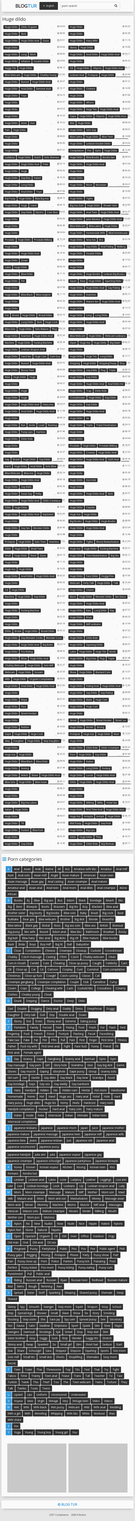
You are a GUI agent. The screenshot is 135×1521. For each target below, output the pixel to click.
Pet (23, 281)
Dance (45, 1001)
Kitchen (67, 1167)
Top (68, 1369)
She (43, 1319)
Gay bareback (80, 1084)
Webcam (75, 583)
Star (10, 1351)
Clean (111, 957)
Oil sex (51, 1242)
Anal (17, 869)
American (90, 875)
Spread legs (25, 1313)
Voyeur (18, 1401)
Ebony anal (54, 1021)
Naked (105, 1223)
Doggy (110, 1008)
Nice (81, 1223)
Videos (108, 1401)
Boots (45, 906)
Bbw (37, 900)
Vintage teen (80, 1401)
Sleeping (70, 1292)
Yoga (17, 1432)
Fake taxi (13, 1040)
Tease (65, 1376)
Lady (122, 1186)
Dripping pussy (108, 363)
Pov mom (47, 1267)
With (27, 1413)
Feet (58, 1027)
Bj (28, 900)
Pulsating (99, 1261)
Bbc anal (44, 938)
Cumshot (93, 969)
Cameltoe (99, 982)
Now (82, 281)
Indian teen (99, 1115)
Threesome (53, 1369)
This (35, 1382)
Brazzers (59, 906)
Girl (47, 1065)
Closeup (81, 950)
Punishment (15, 1274)
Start (119, 1344)
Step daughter (52, 741)
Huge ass (85, 342)
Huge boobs (93, 274)
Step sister (29, 1319)
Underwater (78, 1394)
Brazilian (108, 932)
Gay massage (16, 1065)
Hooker (43, 1109)
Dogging (36, 1008)
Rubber (25, 727)
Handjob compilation (21, 1109)
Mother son (15, 1217)
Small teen (37, 548)
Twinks (21, 1388)
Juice (95, 1128)
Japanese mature (18, 1134)
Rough (32, 1286)
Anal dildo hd (115, 384)
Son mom (119, 1351)
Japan (84, 1128)
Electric (40, 212)
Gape (73, 116)
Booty (122, 932)
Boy (85, 906)
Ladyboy (10, 157)
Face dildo (92, 576)
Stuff (42, 1292)
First (82, 1040)
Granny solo (108, 1071)
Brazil (94, 913)
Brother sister (16, 913)
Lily (81, 1186)
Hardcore (90, 1103)
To (111, 1376)
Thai (39, 1369)
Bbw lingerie (43, 294)
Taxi (119, 1376)
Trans (77, 1376)
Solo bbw (51, 466)
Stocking (13, 1319)
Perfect (12, 1267)
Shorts (60, 1357)
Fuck (27, 1034)
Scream (38, 672)
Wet (72, 123)
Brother (65, 919)
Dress (79, 1008)
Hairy (17, 1090)
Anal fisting (107, 246)
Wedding (115, 1407)
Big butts (48, 644)
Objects (97, 68)
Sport (74, 1325)
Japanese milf (93, 1134)
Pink (122, 1249)
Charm (90, 590)
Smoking (109, 1313)
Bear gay (28, 919)
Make (89, 699)
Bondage (95, 900)
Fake (26, 1040)
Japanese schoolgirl (48, 1161)
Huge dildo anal (30, 40)
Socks (32, 425)
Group (93, 1071)
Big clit (74, 938)
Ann (32, 123)
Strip (65, 1338)
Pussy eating (86, 1267)
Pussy (33, 1249)
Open (73, 342)
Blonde (93, 919)
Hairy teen (106, 1103)
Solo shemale (51, 157)
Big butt (13, 938)
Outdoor (98, 1236)
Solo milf (48, 665)
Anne (24, 123)
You (74, 1432)
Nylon (17, 1223)
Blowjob (31, 906)
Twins (98, 1382)
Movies (73, 1211)
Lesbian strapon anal (33, 349)
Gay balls (26, 487)
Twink (25, 1382)
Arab (38, 869)
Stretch (107, 1338)
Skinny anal (15, 1344)
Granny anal (72, 1059)
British (104, 925)
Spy (22, 1307)
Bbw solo (10, 329)
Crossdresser (77, 397)
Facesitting (106, 1034)
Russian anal (34, 1280)
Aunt (11, 875)
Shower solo (110, 205)
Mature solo (30, 1211)
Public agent (107, 1249)
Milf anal (99, 1205)
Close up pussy (78, 963)
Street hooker (29, 713)
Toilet (28, 1369)
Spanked (42, 1344)
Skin (97, 1325)
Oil (71, 68)
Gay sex (25, 528)
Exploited (48, 514)
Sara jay (55, 1319)
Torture (111, 1382)
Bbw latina (76, 136)
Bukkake (13, 919)
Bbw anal (112, 906)
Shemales (93, 1357)
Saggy (43, 1338)
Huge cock (51, 322)
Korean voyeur (49, 1167)
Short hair (92, 1344)
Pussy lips (27, 432)
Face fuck (80, 1046)
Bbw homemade (118, 233)
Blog (26, 6)
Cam (124, 963)
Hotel (96, 1096)
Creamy (90, 452)
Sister (30, 1292)
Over (74, 1236)
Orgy (111, 1236)
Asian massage (17, 881)
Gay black (66, 1078)
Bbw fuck (38, 830)
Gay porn (35, 1065)
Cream (12, 988)
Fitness (122, 1040)
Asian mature (70, 875)
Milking (90, 802)
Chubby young (48, 75)
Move (89, 185)
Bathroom (92, 932)
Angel (54, 875)
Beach (110, 900)
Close (17, 950)
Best (19, 906)
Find (122, 1027)
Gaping (44, 1071)
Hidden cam (69, 1090)
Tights (89, 198)
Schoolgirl (35, 1351)
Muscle (84, 1205)
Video (96, 1401)
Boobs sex (109, 157)
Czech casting (69, 976)
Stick (23, 33)
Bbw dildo (27, 274)
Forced (47, 1027)
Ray (112, 610)
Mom (17, 1192)
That (97, 1369)
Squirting (90, 1351)
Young (29, 1432)
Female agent (32, 1052)
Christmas (14, 976)
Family (34, 1027)
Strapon (92, 1307)
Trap (88, 390)
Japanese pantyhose (78, 1161)
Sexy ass (91, 239)
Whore (90, 102)
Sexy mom (110, 1357)
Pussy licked (29, 1267)
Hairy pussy (15, 1103)
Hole (107, 1096)
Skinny (73, 47)
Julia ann (40, 1154)
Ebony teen (27, 370)
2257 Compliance (59, 1514)
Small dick (45, 1357)
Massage (55, 1192)
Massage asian (114, 1198)
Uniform (41, 1394)
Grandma (77, 1065)
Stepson (75, 1351)
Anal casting (55, 881)
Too (56, 1382)
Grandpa (97, 1078)
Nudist (48, 1223)
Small (8, 555)
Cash (70, 988)
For (102, 1027)
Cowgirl (51, 976)
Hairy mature (94, 1109)
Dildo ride (101, 390)
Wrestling (41, 1413)
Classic (86, 976)
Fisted (37, 178)
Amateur (106, 869)
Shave (35, 775)
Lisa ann (121, 1179)
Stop (80, 1332)
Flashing (78, 1034)
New (7, 377)
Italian (8, 809)
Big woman (107, 844)
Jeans (33, 1140)
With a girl (14, 1413)
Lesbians (69, 1186)
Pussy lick (83, 1261)
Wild (86, 1407)
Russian (51, 1280)
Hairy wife (92, 40)
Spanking (54, 1292)
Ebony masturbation (107, 541)
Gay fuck (106, 823)
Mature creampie (53, 1211)
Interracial (54, 1115)
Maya (24, 699)
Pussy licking (66, 1267)
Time (23, 1376)
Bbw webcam (12, 75)
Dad (10, 1008)
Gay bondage (16, 1084)
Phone (74, 1255)
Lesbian (19, 1179)
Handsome (118, 1090)
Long (24, 54)
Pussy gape (15, 1255)
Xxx (16, 1426)
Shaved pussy (88, 1292)
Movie (29, 1205)
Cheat (48, 994)
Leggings (105, 1179)
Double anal (66, 1015)
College (36, 988)
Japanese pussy (49, 1147)
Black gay (31, 925)
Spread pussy (87, 1319)
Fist (7, 315)
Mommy (42, 1205)
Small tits (29, 1357)
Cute (46, 963)
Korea (18, 1167)
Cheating (59, 963)
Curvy (113, 982)
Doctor (58, 1001)
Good (111, 1078)
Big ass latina (28, 802)
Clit (10, 969)
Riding (18, 1280)
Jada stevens (93, 219)
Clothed (90, 88)
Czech (75, 957)
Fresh (92, 1027)
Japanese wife (115, 1134)
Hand (51, 1096)
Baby (83, 913)
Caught (96, 963)
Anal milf (121, 869)
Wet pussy (75, 823)
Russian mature (117, 1280)
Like (10, 1186)
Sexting (25, 768)
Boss (57, 925)
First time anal (94, 809)
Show (73, 672)
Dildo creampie (52, 500)
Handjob (30, 1090)
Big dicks (91, 658)
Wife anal (99, 1407)
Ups (29, 1394)
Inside (30, 1115)
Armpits (88, 816)
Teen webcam (82, 1382)
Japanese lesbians (25, 1128)
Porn (72, 754)
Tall (87, 1376)
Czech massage (31, 957)
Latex (8, 267)
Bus (60, 900)
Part (115, 1255)
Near (116, 734)
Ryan (64, 1280)
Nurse (29, 1230)
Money (96, 1198)
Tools (34, 1388)
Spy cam (69, 1319)
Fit (116, 1046)
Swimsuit (29, 1332)
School (116, 1307)
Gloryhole (59, 1071)
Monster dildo (41, 528)
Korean (30, 1167)
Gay (7, 459)
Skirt (105, 1332)
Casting (50, 957)
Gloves (12, 1071)
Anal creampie (106, 888)
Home (31, 1096)
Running (52, 425)
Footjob (64, 1034)
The (65, 1382)
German (90, 1059)
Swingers (13, 1332)
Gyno (98, 150)
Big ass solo (77, 205)
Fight (67, 1046)
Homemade (15, 1096)
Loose (89, 775)
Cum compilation (114, 969)
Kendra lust (30, 1173)
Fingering (13, 1034)
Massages (115, 1205)
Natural (42, 1230)
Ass (67, 869)
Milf (81, 1192)
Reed (33, 555)
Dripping (75, 363)
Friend (107, 1046)
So (54, 1344)
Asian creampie (77, 881)
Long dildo (27, 185)
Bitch (33, 54)
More (73, 596)
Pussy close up (27, 1261)
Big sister (115, 342)
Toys (23, 95)
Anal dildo (92, 54)
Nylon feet (14, 1230)
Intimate (82, 1115)
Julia (52, 1154)
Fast (72, 1040)
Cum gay (55, 356)
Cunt (80, 969)
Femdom (20, 1027)
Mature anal (25, 1198)
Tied (86, 1369)
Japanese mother (113, 1128)
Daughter (18, 741)
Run (23, 425)
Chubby (12, 957)
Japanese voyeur (69, 1154)
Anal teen (91, 212)
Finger (93, 1040)
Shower (42, 1313)
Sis (86, 1313)
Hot (41, 1096)
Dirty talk (88, 583)
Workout (99, 1413)
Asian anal (35, 888)
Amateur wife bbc (85, 869)
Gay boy (25, 178)
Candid (34, 963)
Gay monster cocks (32, 638)
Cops (23, 988)
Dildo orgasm (29, 27)
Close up (21, 969)
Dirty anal (52, 1008)
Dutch (37, 157)
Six (87, 418)
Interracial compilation (22, 1121)
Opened (30, 1236)
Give (90, 1065)
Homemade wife (95, 233)
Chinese (50, 950)
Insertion (91, 294)
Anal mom (69, 888)
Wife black (40, 1407)
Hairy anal (82, 1096)
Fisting (70, 1027)
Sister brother (16, 1338)
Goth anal (113, 459)
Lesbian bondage (37, 1186)
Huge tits (91, 109)
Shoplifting (75, 1357)
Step (7, 741)
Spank (86, 1325)
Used (33, 205)
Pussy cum (106, 1267)
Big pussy (10, 198)
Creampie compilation (52, 982)
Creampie (66, 950)
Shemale (106, 1292)
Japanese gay (93, 1154)
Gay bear (82, 1078)
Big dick (79, 919)
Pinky (38, 493)
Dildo (8, 507)
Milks (100, 802)
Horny (64, 1103)
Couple (74, 982)
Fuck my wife (28, 1046)
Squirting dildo (113, 281)
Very (65, 1401)
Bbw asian (41, 782)
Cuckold (96, 950)
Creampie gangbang (20, 982)
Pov (83, 1249)
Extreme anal (43, 88)
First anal (13, 1052)
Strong (100, 727)
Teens (46, 1388)
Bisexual (117, 925)
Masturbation (79, 1198)
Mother (92, 1192)
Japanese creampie (20, 1161)
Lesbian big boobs (114, 274)
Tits (77, 1369)
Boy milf (45, 944)
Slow (107, 1325)
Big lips (90, 830)
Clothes (12, 994)
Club (86, 982)
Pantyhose (48, 1249)
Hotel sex (111, 802)
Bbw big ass (42, 198)
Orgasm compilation (41, 679)
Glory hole (60, 1065)
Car (33, 969)
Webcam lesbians (115, 336)
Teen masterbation (96, 555)
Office (85, 1236)
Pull (29, 1274)
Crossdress (104, 988)
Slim (78, 1344)
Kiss (112, 1167)
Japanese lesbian (51, 1140)
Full (63, 1040)
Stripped (61, 1351)
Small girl (66, 1344)
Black (82, 900)
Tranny (35, 1376)
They (98, 837)
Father (12, 1046)
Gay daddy (60, 1084)
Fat (36, 1040)
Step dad (92, 1332)
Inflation (25, 61)
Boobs (18, 900)
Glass (46, 40)
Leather (91, 1179)
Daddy (67, 1008)
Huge (24, 171)
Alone (123, 888)
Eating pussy (88, 1021)
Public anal (43, 1274)
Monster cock (53, 638)
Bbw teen (107, 136)
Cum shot (52, 212)
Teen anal (51, 1376)
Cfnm (63, 957)
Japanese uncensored (21, 1147)
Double (22, 1008)
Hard (8, 466)
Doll (42, 1015)
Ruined (25, 82)
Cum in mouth (17, 963)
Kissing (80, 1167)
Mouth (112, 1211)
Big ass (48, 900)
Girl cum (13, 1078)
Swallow (44, 1325)
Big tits (73, 906)
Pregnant (20, 1249)
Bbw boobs (92, 157)
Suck (55, 1338)
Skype (118, 1325)
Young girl (61, 1432)
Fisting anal (92, 686)
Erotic (39, 1021)
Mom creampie (35, 1192)
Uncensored (59, 1394)
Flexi (23, 706)
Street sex (120, 720)
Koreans (13, 1173)
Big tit (59, 944)
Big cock (107, 913)
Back (11, 944)
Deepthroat (94, 1008)
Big (10, 906)
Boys (89, 617)
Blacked (97, 906)
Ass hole (91, 480)
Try (106, 1369)
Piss (74, 1249)
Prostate (9, 239)
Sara (48, 1351)
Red (10, 1286)
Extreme (70, 1021)
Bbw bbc (75, 932)
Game (120, 1065)
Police (55, 1261)
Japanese (47, 1128)
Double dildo (41, 61)
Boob (113, 651)
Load (41, 425)
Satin (32, 1325)
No (28, 1223)
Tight (116, 1369)
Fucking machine (43, 342)
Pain (7, 130)
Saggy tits (10, 68)
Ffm (53, 1040)
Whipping (56, 1413)
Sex (10, 1325)
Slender (76, 1338)
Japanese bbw (16, 1140)
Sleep (120, 1292)
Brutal (15, 315)
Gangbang (54, 1059)
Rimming (46, 1286)
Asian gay (26, 493)
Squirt (73, 281)
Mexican (13, 1211)
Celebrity (111, 963)
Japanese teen (71, 1134)
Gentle (35, 1078)
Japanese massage (46, 1134)
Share (20, 1351)
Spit (58, 1332)
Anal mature (99, 881)
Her (55, 1090)
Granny (27, 1059)
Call (97, 976)
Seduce (107, 1344)
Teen (17, 1369)
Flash (112, 1027)
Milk (10, 1198)
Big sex (115, 555)
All (59, 869)
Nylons (118, 1223)
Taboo (12, 1376)
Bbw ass (28, 473)
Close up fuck (33, 976)
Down (24, 260)
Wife (7, 679)
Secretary (116, 1319)
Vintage (53, 1401)
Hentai (86, 1090)
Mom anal (14, 1205)
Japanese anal (105, 1140)
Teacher (99, 1376)
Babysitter (82, 944)
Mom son (107, 1192)
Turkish (12, 1382)
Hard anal (58, 1109)
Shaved (12, 1299)
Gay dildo (26, 212)
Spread (18, 1292)
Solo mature (41, 329)
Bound (44, 932)
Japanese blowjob (106, 1161)
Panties (68, 1261)
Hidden (44, 1090)
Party (86, 1255)
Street (73, 720)
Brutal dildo (45, 315)
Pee (89, 150)
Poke (45, 164)
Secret (12, 1363)
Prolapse (93, 75)
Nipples (56, 1230)
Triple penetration (106, 425)
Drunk (18, 1001)
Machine (9, 342)
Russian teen (79, 1280)
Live (19, 1186)
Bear (120, 913)
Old (64, 1236)
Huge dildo (11, 27)
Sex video (120, 596)
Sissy (105, 1307)
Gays (32, 1084)
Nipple (93, 1223)
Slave (65, 1313)
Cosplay (67, 969)
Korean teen (97, 1167)
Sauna (20, 1325)
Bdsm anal (59, 932)
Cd (6, 590)
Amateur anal (16, 888)
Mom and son (57, 1198)
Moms (72, 1205)
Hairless (40, 432)
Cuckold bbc (85, 988)
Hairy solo (75, 1109)
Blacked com (103, 672)
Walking (121, 246)
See (103, 1319)
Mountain (101, 185)
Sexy (32, 1338)
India (41, 1115)
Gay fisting (114, 287)
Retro (20, 1286)
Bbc (120, 900)
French (38, 1034)
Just (69, 1140)
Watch (24, 775)
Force (50, 1034)
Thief (46, 1382)
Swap (29, 1344)
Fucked (25, 830)
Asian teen (106, 875)
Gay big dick (104, 1065)
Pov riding (27, 651)
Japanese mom (66, 1128)
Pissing (45, 1255)
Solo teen (40, 541)
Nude (70, 1223)
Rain (88, 610)
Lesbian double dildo (98, 143)
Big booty (36, 913)
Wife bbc (72, 1413)
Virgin (40, 1401)
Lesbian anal (77, 75)
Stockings (45, 1332)
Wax (112, 1413)
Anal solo (24, 875)
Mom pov (33, 1217)
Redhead (97, 1280)
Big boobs (76, 521)
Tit (22, 823)
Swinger (49, 1307)
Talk (116, 583)
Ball (69, 944)
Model (89, 727)
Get (24, 1078)
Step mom (64, 1307)
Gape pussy (77, 1071)
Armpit (100, 816)
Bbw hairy (28, 938)
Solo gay (91, 130)
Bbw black (27, 294)
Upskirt (18, 1394)
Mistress (49, 1217)
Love (63, 1179)
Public (63, 1249)
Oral (25, 1242)
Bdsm (70, 900)
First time (107, 1040)
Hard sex (26, 356)
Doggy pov (107, 576)
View (30, 1401)
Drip (52, 1015)
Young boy (44, 1432)
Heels (75, 1103)
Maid (121, 1192)
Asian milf (40, 875)
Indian (18, 1115)
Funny (95, 1046)
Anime (49, 869)
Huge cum (40, 356)
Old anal (38, 1242)
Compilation (77, 150)
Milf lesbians (93, 624)
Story (95, 1313)
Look (56, 1186)
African (12, 894)
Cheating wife (53, 988)
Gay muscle (28, 1071)
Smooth (34, 1307)
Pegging (32, 1255)
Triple (112, 370)
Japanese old (84, 1140)
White (85, 1413)
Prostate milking (43, 239)
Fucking (106, 768)
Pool (112, 1261)
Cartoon (53, 969)
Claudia (90, 507)
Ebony (18, 1021)
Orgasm (45, 1236)
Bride (21, 944)
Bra (101, 239)
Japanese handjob (19, 1154)
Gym (113, 1059)
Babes (89, 761)
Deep (70, 1001)
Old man (13, 1242)
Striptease (60, 1325)
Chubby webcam (14, 665)
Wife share (14, 1420)
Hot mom (100, 1090)
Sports (105, 1351)
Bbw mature (91, 938)
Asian (27, 869)
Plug (54, 329)
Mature (69, 1192)
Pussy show (101, 1255)
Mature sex (92, 301)
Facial (91, 1034)
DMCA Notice (78, 1514)
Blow (24, 658)
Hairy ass (48, 404)
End (28, 1021)
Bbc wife (29, 932)
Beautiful (108, 919)
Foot (81, 1027)
